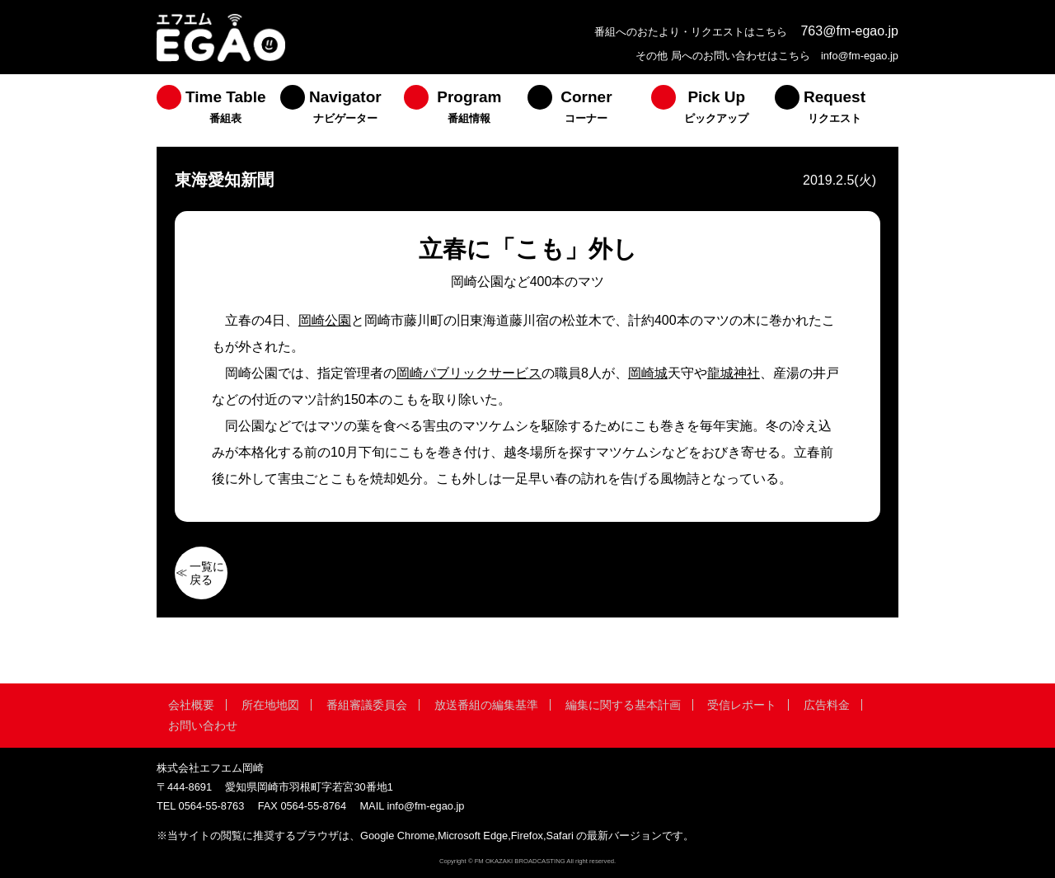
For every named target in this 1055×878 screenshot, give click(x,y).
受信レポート (741, 704)
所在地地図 (270, 704)
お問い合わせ (202, 725)
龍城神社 (733, 373)
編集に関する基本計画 (623, 704)
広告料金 (827, 704)
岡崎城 (648, 373)
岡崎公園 (324, 320)
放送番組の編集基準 (486, 704)
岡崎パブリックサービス (469, 373)
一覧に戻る (207, 573)
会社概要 (191, 704)
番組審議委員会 (366, 704)
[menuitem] (218, 110)
